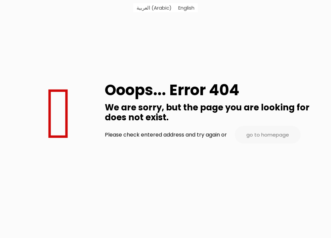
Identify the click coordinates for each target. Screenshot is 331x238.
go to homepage (267, 134)
